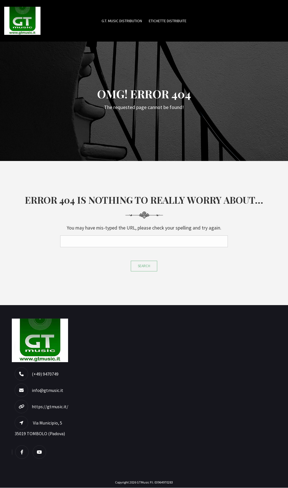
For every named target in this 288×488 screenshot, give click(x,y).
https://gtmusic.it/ (50, 407)
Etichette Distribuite (167, 20)
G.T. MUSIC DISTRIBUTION (122, 20)
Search (144, 266)
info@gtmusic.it (47, 390)
